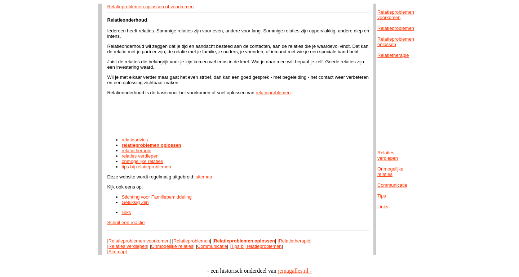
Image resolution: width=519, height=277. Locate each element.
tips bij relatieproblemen (146, 166)
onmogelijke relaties (142, 161)
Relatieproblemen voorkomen (139, 241)
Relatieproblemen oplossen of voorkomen (150, 6)
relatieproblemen (273, 92)
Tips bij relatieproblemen (256, 246)
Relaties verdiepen (127, 246)
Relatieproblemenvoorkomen (395, 14)
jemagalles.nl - (295, 271)
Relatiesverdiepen (387, 155)
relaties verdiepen (140, 156)
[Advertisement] (238, 116)
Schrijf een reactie (126, 222)
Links (382, 206)
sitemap (204, 177)
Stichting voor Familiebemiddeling (156, 197)
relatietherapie (136, 150)
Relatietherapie (294, 241)
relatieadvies (134, 139)
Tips (381, 196)
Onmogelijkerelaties (390, 171)
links (126, 212)
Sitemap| (117, 251)
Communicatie (212, 246)
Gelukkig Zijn (134, 202)
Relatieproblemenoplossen (395, 41)
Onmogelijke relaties (172, 246)
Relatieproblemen (191, 241)
